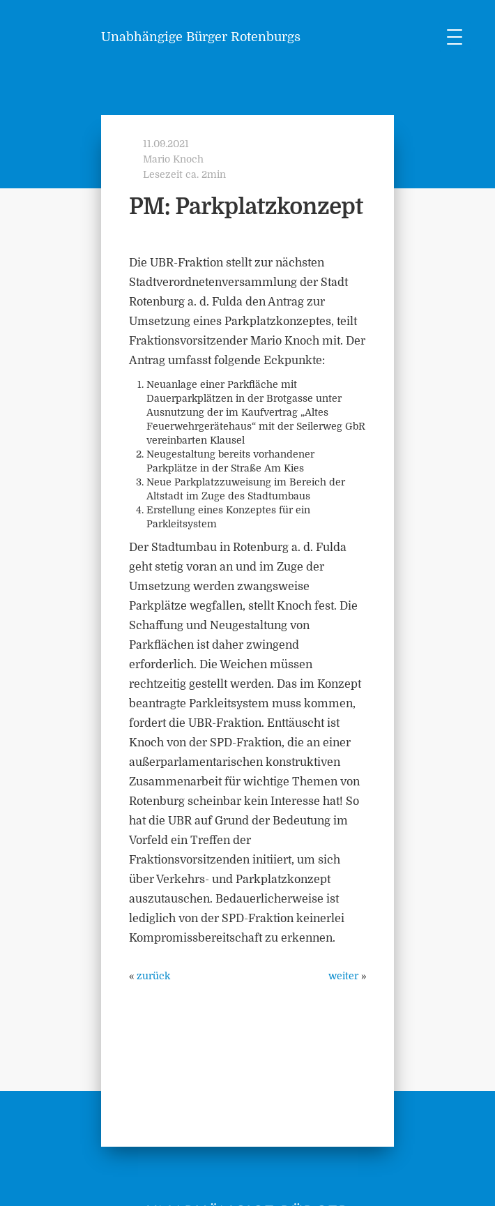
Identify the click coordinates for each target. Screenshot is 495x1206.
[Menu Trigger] (455, 36)
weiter (343, 975)
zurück (153, 975)
